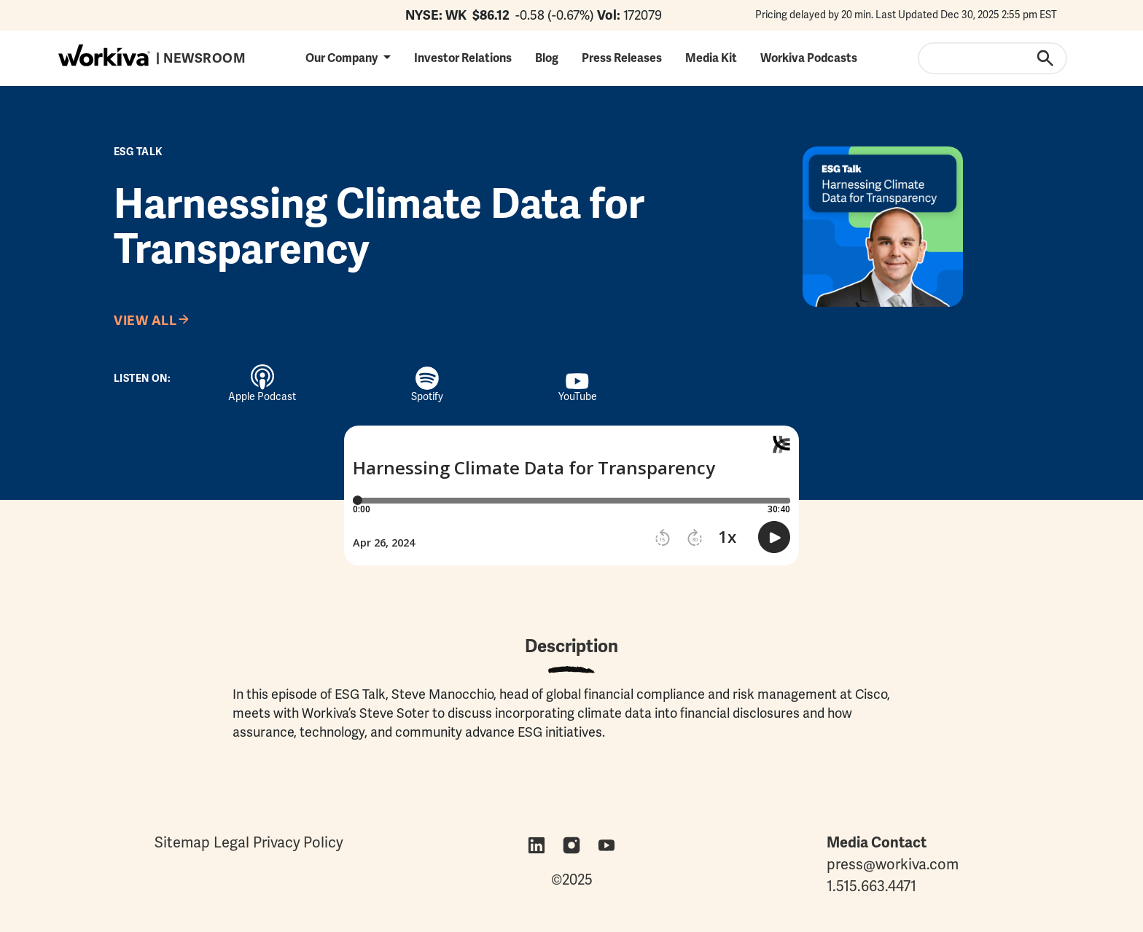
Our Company (341, 58)
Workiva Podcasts (808, 58)
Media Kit (711, 58)
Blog (546, 58)
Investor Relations (463, 58)
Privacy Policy (298, 842)
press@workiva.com (893, 864)
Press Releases (622, 58)
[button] (348, 58)
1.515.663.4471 (871, 886)
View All (145, 320)
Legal (231, 842)
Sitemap (182, 842)
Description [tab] (571, 646)
